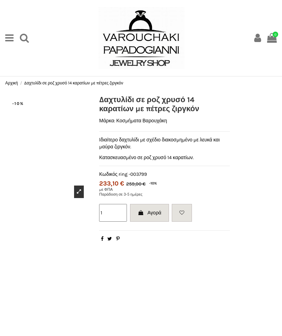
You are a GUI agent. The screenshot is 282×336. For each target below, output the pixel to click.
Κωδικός (108, 174)
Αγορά (149, 213)
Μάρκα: (107, 121)
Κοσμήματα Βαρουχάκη (141, 121)
